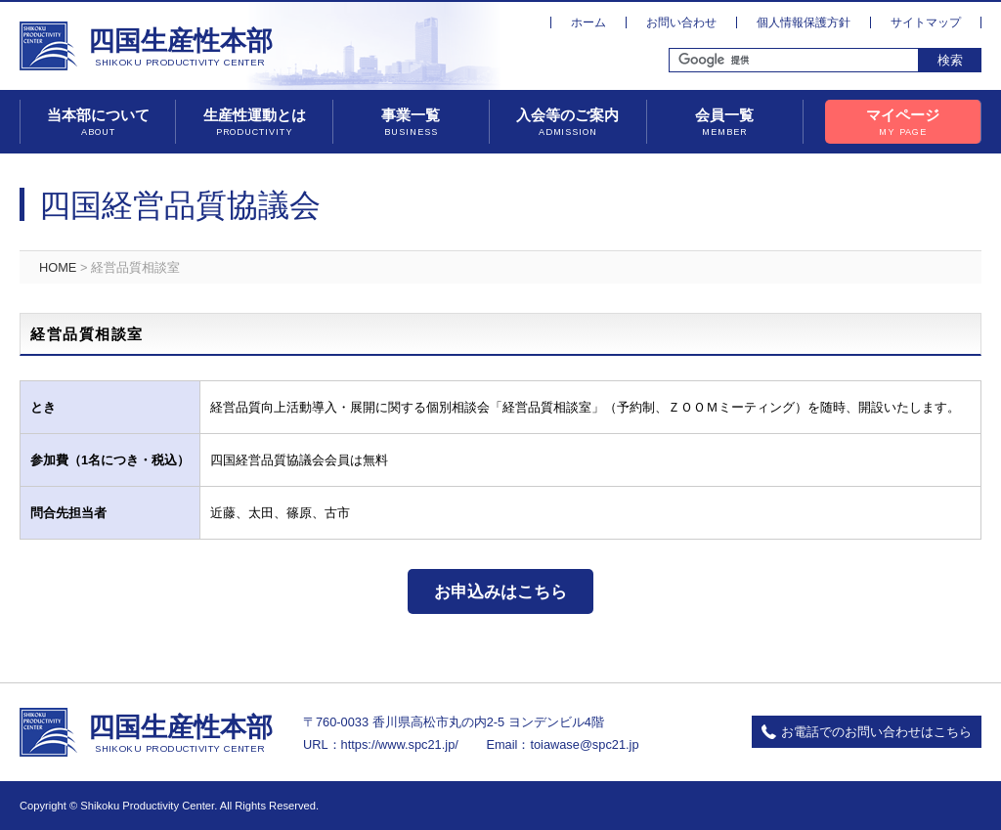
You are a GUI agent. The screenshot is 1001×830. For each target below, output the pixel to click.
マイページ (902, 123)
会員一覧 (725, 123)
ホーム (588, 22)
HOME (57, 267)
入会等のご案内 (567, 123)
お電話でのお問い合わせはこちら (876, 731)
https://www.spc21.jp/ (399, 744)
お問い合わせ (681, 22)
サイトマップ (926, 22)
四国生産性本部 (180, 47)
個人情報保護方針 (803, 22)
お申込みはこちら (500, 592)
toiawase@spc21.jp (584, 744)
